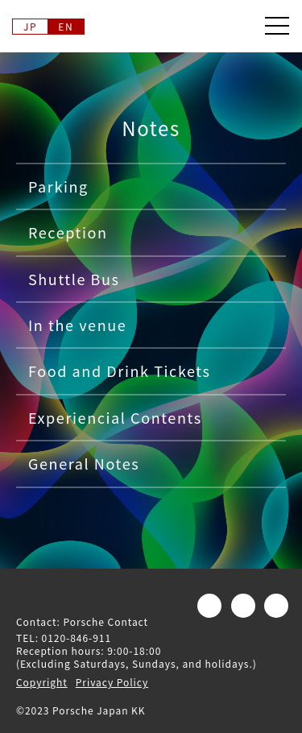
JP (30, 26)
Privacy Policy (112, 682)
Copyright (42, 682)
